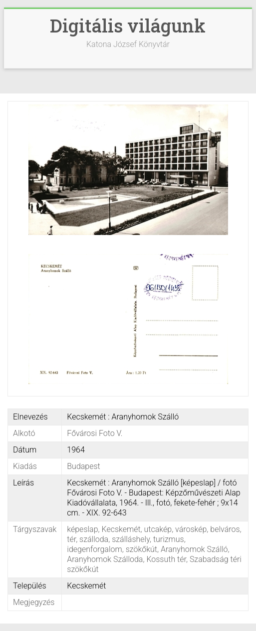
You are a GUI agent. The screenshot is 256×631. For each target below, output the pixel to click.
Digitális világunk (128, 26)
